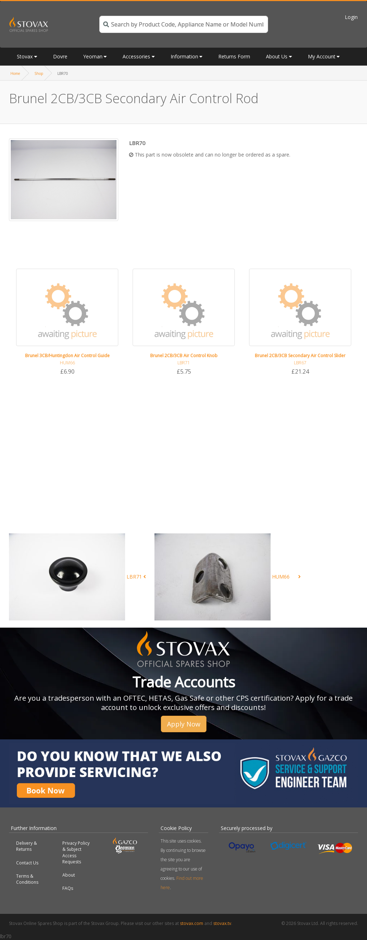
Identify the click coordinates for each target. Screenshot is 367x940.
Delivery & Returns (26, 846)
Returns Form (234, 56)
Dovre (60, 56)
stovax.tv (222, 923)
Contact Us (27, 863)
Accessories (136, 56)
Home (15, 73)
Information (184, 56)
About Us (276, 56)
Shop (38, 73)
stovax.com (191, 923)
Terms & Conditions (27, 879)
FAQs (67, 888)
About (68, 875)
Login (351, 17)
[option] (67, 322)
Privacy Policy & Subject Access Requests (76, 852)
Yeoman (93, 56)
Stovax (25, 56)
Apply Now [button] (183, 724)
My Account (321, 56)
